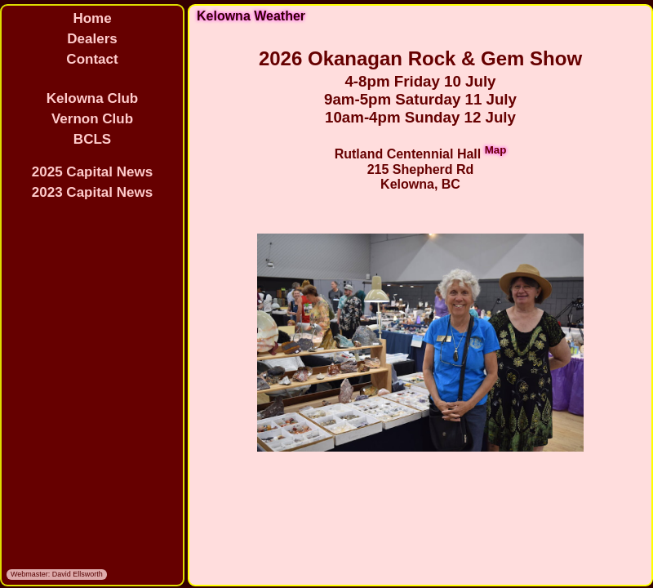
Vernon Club (92, 119)
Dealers (92, 39)
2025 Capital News (92, 172)
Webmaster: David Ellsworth (57, 574)
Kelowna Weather (251, 16)
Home (92, 18)
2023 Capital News (92, 192)
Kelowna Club (92, 98)
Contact (92, 59)
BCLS (92, 139)
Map (496, 150)
